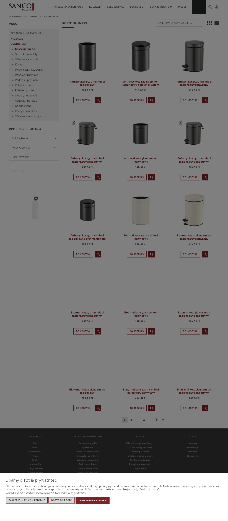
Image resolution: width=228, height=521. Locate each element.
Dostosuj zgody (61, 500)
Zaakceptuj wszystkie (92, 500)
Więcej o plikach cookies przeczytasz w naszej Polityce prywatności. (46, 493)
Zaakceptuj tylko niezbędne (27, 500)
